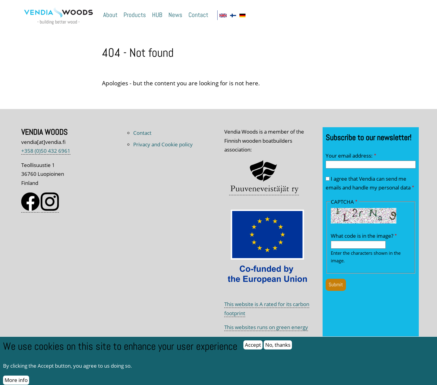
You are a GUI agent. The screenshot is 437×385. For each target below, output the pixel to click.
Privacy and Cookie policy (163, 144)
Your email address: (349, 155)
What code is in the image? (362, 235)
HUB (157, 15)
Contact (198, 15)
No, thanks (277, 348)
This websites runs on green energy (266, 327)
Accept (253, 348)
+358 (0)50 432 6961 (45, 150)
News (175, 15)
